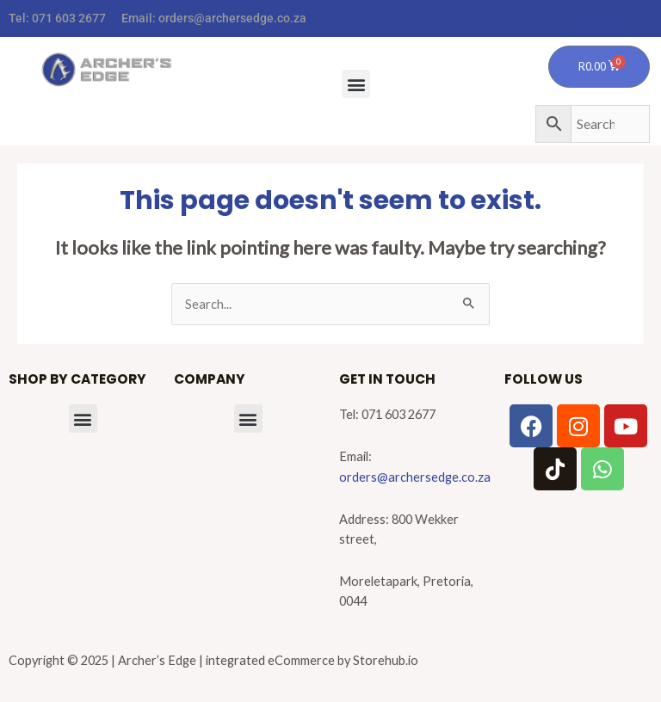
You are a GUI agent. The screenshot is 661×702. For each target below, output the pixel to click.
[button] (356, 84)
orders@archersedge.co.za (232, 18)
